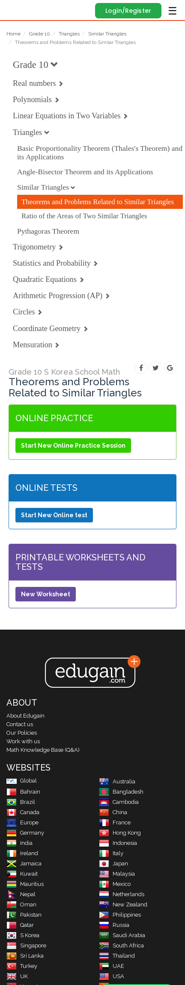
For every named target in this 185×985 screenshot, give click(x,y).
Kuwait (22, 874)
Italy (111, 853)
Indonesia (118, 843)
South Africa (121, 945)
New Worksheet (45, 594)
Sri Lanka (25, 956)
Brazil (20, 802)
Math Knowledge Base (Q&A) (43, 750)
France (115, 822)
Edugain (14, 9)
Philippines (120, 915)
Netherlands (121, 894)
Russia (114, 925)
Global (21, 780)
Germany (25, 833)
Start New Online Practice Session (73, 445)
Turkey (21, 966)
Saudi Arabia (122, 935)
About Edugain (25, 715)
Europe (22, 822)
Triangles (69, 34)
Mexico (115, 884)
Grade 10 (39, 34)
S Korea (22, 935)
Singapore (26, 945)
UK (17, 976)
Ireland (22, 853)
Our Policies (21, 733)
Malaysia (117, 874)
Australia (117, 781)
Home (13, 34)
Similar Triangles (107, 34)
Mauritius (25, 884)
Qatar (20, 925)
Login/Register (128, 10)
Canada (22, 812)
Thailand (117, 956)
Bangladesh (121, 792)
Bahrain (23, 792)
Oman (21, 904)
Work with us (23, 741)
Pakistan (24, 915)
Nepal (21, 894)
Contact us (19, 724)
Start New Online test (54, 515)
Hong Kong (120, 833)
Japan (113, 863)
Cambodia (119, 802)
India (19, 843)
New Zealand (123, 904)
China (113, 812)
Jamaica (24, 863)
